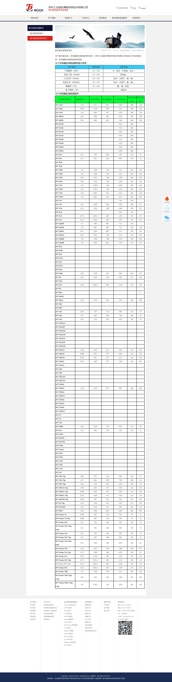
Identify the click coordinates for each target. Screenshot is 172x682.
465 (132, 170)
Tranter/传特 (67, 622)
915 (120, 170)
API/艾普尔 (67, 628)
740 (107, 170)
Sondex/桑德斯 (68, 619)
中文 (134, 8)
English (143, 8)
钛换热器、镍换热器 (50, 611)
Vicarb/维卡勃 (68, 639)
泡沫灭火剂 (80, 678)
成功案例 (33, 611)
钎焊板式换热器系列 (50, 608)
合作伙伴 (33, 613)
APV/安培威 (68, 608)
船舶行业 (88, 613)
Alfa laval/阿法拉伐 (70, 605)
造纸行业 (88, 608)
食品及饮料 (88, 625)
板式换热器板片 (90, 678)
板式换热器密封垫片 (138, 50)
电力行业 (88, 611)
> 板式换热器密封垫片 (38, 38)
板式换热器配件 (125, 50)
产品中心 (116, 50)
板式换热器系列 (49, 605)
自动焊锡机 (58, 678)
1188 (95, 170)
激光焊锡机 (106, 678)
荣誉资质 (33, 616)
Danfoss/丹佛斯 (68, 631)
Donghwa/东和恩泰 (70, 642)
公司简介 (33, 605)
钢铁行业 (88, 622)
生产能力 (33, 608)
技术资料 (107, 608)
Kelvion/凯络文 (68, 633)
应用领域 (88, 602)
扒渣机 (123, 678)
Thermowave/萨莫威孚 (71, 625)
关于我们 (33, 602)
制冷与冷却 (88, 628)
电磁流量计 (98, 678)
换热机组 (47, 619)
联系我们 (121, 602)
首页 (109, 50)
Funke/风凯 (67, 611)
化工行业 (88, 619)
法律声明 (33, 619)
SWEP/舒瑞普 (68, 616)
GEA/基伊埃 (68, 613)
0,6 (82, 170)
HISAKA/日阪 (68, 636)
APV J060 (58, 170)
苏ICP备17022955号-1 (104, 676)
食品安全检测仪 (115, 678)
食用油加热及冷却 (91, 631)
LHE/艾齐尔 (68, 645)
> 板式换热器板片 (36, 33)
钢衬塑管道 (65, 678)
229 (140, 170)
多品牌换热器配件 (70, 602)
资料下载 (107, 602)
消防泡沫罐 (73, 678)
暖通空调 (88, 605)
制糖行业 (88, 616)
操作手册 (107, 611)
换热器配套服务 (49, 616)
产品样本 (107, 605)
